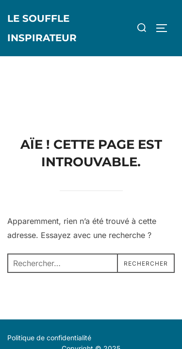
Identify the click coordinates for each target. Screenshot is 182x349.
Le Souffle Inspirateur (42, 28)
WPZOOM (121, 307)
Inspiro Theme (67, 307)
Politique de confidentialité (49, 281)
